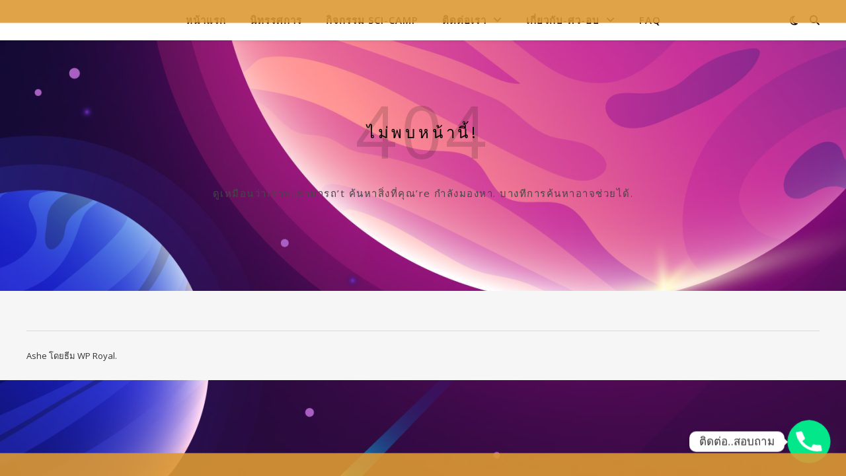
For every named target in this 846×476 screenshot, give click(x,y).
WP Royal (96, 356)
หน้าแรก (206, 19)
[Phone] (809, 441)
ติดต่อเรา (464, 19)
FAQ (650, 19)
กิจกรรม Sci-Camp (372, 19)
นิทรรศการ (276, 19)
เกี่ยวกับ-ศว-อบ (562, 19)
